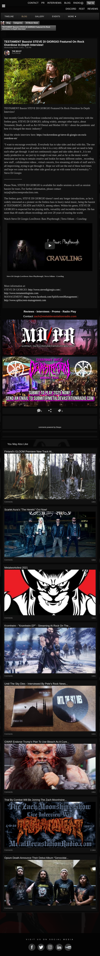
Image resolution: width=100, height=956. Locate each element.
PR (42, 3)
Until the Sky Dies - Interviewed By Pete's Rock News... (36, 683)
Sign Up (91, 3)
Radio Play (69, 311)
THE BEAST (17, 51)
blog (24, 16)
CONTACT (33, 3)
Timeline (9, 16)
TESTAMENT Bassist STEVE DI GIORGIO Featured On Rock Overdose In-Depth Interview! (26, 28)
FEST (82, 9)
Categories (18, 23)
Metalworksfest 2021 (16, 567)
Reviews (29, 311)
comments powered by (50, 427)
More (72, 16)
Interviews (43, 311)
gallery (39, 16)
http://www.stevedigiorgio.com (44, 289)
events (56, 16)
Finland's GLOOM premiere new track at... (29, 451)
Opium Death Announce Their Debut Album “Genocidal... (36, 857)
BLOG (67, 3)
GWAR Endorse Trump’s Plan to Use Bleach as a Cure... (36, 741)
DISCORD (71, 9)
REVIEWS (93, 9)
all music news (32, 23)
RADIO (77, 3)
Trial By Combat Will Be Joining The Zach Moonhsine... (35, 799)
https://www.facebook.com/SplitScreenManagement (50, 296)
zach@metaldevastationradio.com (55, 316)
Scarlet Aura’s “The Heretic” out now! (25, 509)
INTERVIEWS (54, 3)
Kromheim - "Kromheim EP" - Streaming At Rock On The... (37, 625)
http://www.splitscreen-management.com (25, 300)
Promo (56, 311)
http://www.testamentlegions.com (21, 293)
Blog (8, 23)
